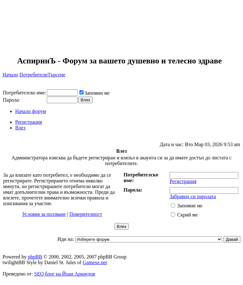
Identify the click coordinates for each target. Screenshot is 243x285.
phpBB (35, 256)
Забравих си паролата (193, 196)
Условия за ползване (44, 214)
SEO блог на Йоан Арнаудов (64, 273)
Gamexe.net (95, 262)
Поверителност (85, 214)
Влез (20, 127)
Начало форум (30, 111)
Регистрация (28, 122)
